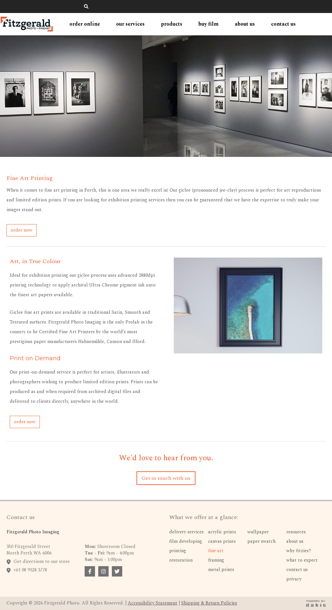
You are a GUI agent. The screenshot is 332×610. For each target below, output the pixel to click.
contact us (283, 24)
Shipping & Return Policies (209, 603)
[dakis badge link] (316, 603)
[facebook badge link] (90, 571)
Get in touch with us (166, 478)
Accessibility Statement (152, 603)
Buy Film (208, 24)
